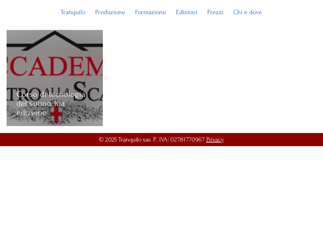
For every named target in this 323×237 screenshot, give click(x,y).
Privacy (215, 139)
